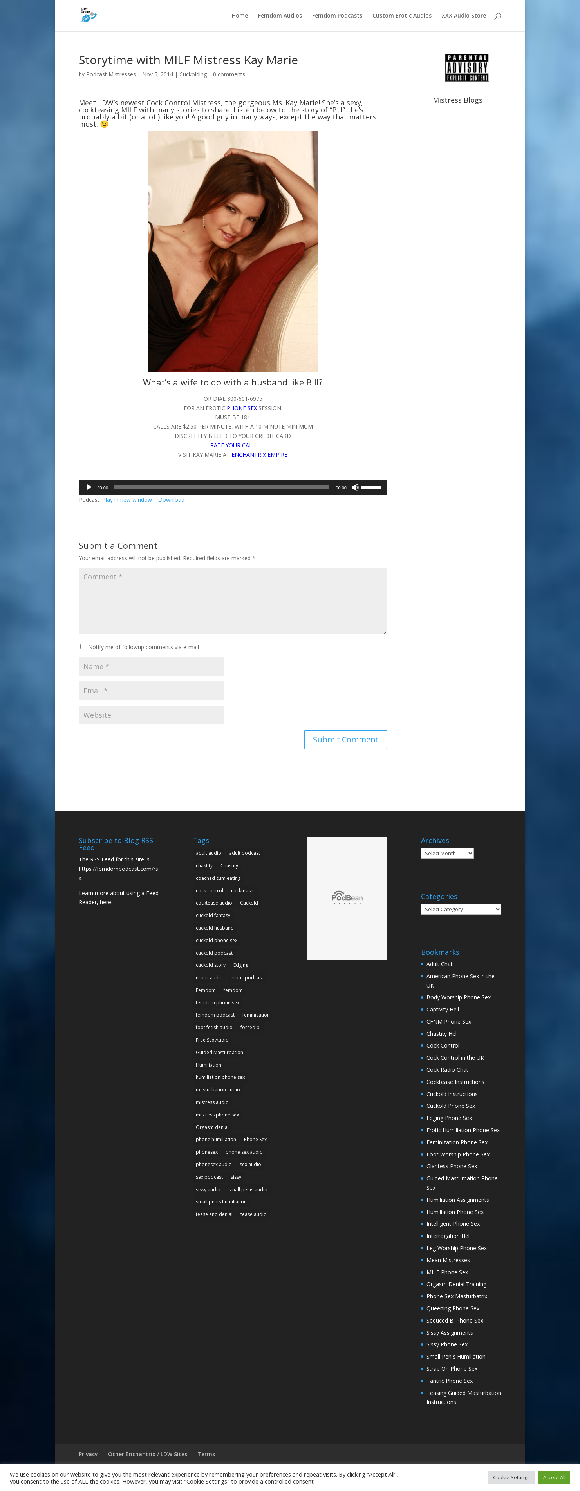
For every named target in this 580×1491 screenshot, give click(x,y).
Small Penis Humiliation (456, 1356)
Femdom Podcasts (337, 16)
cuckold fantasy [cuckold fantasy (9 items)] (213, 915)
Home (240, 16)
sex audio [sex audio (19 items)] (250, 1164)
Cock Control (442, 1045)
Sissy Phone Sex (447, 1344)
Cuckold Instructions (452, 1094)
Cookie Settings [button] (511, 1477)
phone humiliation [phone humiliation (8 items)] (216, 1139)
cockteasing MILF (108, 109)
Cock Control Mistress (183, 102)
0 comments (229, 74)
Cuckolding (193, 74)
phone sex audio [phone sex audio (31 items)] (244, 1152)
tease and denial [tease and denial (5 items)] (214, 1214)
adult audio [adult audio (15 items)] (208, 853)
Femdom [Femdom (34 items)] (206, 990)
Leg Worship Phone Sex (456, 1248)
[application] (233, 487)
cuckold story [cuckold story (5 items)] (211, 965)
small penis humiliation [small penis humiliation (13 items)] (221, 1201)
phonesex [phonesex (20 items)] (207, 1152)
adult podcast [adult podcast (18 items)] (244, 853)
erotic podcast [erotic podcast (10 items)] (247, 977)
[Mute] (355, 487)
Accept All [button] (554, 1477)
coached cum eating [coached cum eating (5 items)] (218, 878)
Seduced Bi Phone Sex (454, 1320)
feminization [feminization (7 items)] (256, 1014)
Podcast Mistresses (111, 74)
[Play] (89, 487)
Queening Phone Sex (452, 1308)
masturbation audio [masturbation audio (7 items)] (218, 1089)
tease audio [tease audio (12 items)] (253, 1214)
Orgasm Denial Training (456, 1284)
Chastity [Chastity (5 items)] (229, 865)
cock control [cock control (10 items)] (209, 890)
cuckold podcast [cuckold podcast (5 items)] (214, 953)
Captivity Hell (442, 1009)
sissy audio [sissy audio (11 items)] (208, 1189)
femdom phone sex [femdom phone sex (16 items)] (217, 1002)
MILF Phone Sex (447, 1272)
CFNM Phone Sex (448, 1021)
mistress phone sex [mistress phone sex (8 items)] (217, 1114)
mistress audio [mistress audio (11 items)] (212, 1102)
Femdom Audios (280, 16)
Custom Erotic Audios (402, 16)
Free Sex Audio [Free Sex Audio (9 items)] (212, 1040)
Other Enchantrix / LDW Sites (147, 1454)
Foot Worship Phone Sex (458, 1154)
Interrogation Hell (448, 1235)
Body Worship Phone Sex (458, 997)
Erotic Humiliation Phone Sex (463, 1130)
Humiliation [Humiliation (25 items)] (208, 1065)
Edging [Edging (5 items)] (240, 965)
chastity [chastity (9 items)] (204, 865)
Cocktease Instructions (455, 1082)
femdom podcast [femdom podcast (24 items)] (215, 1014)
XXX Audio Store (464, 16)
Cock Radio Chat (447, 1069)
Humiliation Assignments (457, 1199)
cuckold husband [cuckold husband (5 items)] (215, 928)
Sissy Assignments (449, 1332)
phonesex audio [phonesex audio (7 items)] (214, 1164)
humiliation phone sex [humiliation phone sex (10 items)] (220, 1077)
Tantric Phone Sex (449, 1380)
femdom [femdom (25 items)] (233, 990)
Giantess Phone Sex (451, 1166)
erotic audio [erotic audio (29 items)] (209, 977)
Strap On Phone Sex (451, 1368)
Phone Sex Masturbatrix (456, 1296)
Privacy (88, 1454)
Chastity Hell (442, 1033)
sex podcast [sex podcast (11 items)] (209, 1177)
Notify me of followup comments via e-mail (143, 647)
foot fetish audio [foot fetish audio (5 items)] (214, 1027)
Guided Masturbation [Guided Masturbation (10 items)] (219, 1052)
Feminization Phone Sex (457, 1142)
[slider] (221, 487)
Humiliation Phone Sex (455, 1212)
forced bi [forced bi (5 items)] (250, 1027)
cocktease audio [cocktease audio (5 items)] (214, 902)
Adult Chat (439, 964)
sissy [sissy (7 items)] (236, 1177)
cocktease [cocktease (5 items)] (242, 890)
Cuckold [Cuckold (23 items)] (249, 902)
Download (171, 499)
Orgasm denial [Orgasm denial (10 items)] (212, 1127)
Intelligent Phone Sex (453, 1223)
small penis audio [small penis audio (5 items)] (247, 1189)
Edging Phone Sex (449, 1118)
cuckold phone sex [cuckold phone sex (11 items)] (216, 940)
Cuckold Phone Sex (450, 1105)
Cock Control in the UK (455, 1057)
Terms (206, 1454)
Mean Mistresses (448, 1260)
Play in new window (127, 499)
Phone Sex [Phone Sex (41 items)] (255, 1139)
